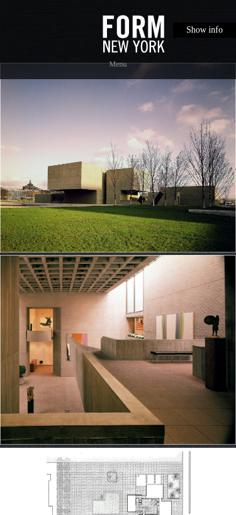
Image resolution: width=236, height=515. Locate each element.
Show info (204, 30)
